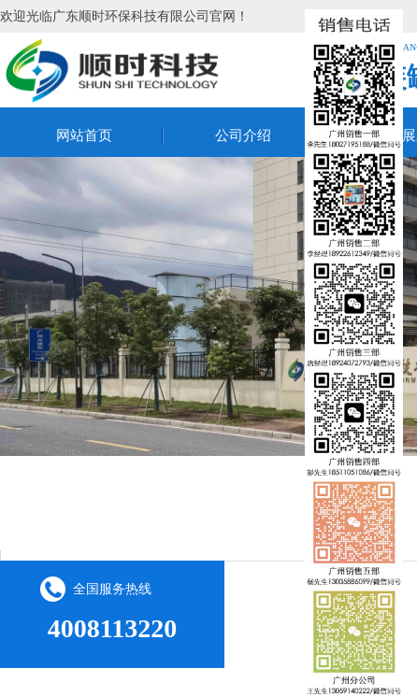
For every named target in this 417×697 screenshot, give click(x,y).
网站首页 (84, 135)
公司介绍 (243, 135)
